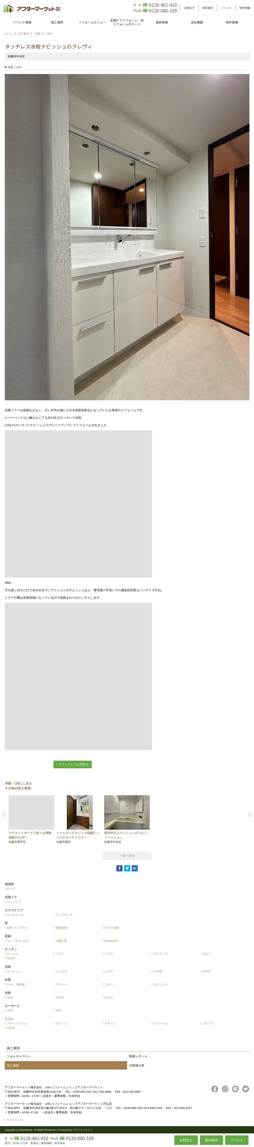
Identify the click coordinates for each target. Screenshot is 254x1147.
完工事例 (13, 1065)
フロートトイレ (17, 1023)
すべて (11, 888)
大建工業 (61, 940)
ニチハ (109, 984)
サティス (110, 1023)
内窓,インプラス (17, 927)
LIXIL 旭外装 (16, 984)
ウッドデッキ (64, 914)
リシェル (12, 953)
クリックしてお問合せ (73, 764)
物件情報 (244, 8)
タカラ (206, 953)
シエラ (109, 953)
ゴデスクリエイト (83, 1129)
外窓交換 (61, 927)
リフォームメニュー (92, 22)
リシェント (14, 901)
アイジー (61, 984)
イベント (226, 8)
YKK (58, 1010)
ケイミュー (160, 984)
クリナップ (160, 953)
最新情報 (162, 22)
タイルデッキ (15, 914)
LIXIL (10, 997)
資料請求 (207, 8)
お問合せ (189, 8)
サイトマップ (15, 1120)
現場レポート (138, 1056)
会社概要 (197, 22)
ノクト (60, 953)
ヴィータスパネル (18, 940)
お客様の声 (136, 1065)
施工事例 (57, 22)
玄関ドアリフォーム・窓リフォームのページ (127, 22)
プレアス (208, 1023)
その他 (157, 971)
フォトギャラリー (19, 1056)
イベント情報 (22, 22)
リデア (109, 971)
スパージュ (14, 971)
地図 (109, 1108)
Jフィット (62, 1023)
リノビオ (61, 971)
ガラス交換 (112, 927)
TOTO (11, 958)
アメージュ (160, 1023)
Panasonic (111, 940)
